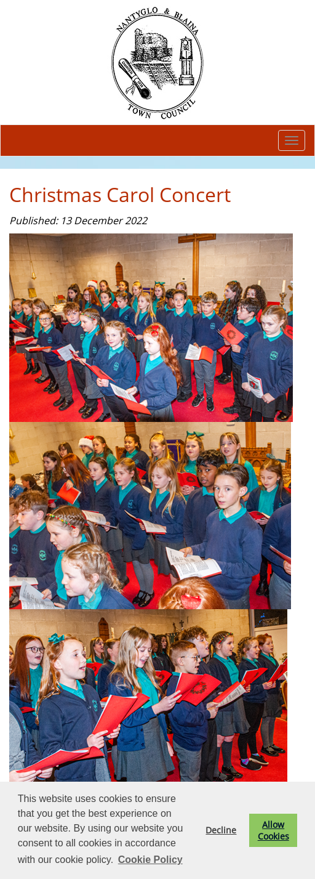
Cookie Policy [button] (150, 859)
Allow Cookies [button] (273, 830)
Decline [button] (220, 830)
